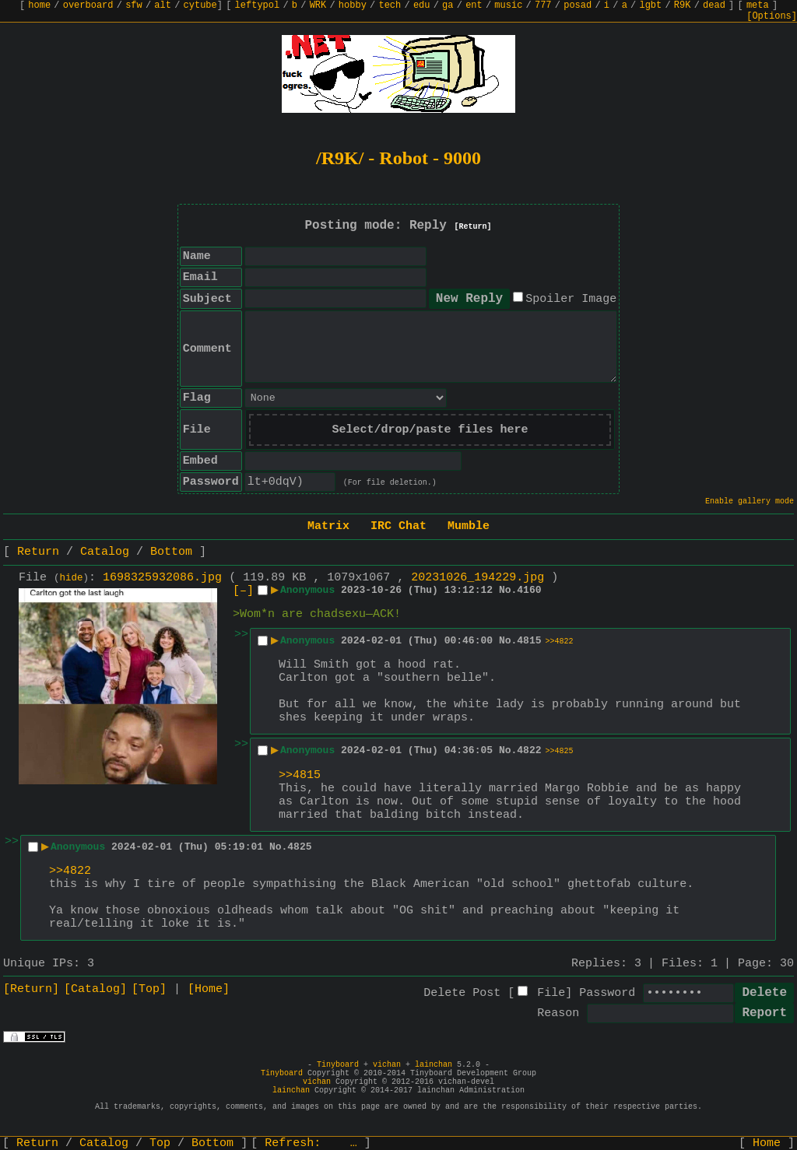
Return (38, 552)
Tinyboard (338, 1065)
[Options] (771, 16)
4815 (529, 641)
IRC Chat (398, 526)
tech (389, 5)
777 (543, 5)
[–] (243, 591)
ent (474, 5)
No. (508, 590)
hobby (353, 5)
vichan (387, 1065)
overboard (88, 5)
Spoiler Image (570, 299)
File (551, 993)
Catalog (104, 552)
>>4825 (560, 751)
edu (421, 5)
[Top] (149, 989)
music (508, 5)
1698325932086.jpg (162, 577)
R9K (682, 5)
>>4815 (300, 775)
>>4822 (560, 641)
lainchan (433, 1065)
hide (71, 578)
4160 (529, 590)
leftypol (257, 5)
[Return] (473, 227)
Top (159, 1143)
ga (447, 5)
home (39, 5)
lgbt (650, 5)
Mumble (469, 526)
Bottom (171, 552)
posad (578, 5)
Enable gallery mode (749, 501)
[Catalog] (95, 989)
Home (767, 1143)
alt (162, 5)
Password (607, 993)
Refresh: (311, 1143)
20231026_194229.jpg (477, 577)
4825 (299, 847)
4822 (529, 750)
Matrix (328, 526)
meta (757, 5)
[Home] (209, 989)
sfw (133, 5)
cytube (200, 5)
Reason (558, 1013)
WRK (318, 5)
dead (714, 5)
